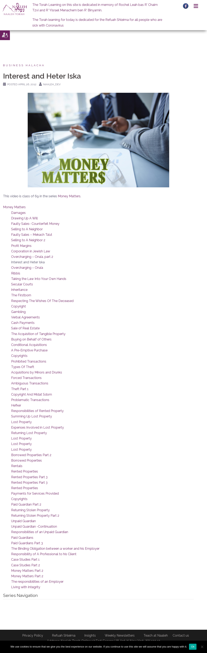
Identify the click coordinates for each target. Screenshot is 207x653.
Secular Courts (22, 284)
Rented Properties (24, 471)
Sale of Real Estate (25, 328)
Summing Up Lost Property (31, 416)
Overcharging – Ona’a (27, 268)
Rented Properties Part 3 (29, 477)
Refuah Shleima (63, 635)
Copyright (18, 306)
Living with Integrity (25, 587)
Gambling (18, 312)
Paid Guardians (22, 538)
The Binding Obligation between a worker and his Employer (55, 549)
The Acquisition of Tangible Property (38, 334)
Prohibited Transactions (28, 361)
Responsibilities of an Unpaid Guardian (39, 532)
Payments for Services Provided (35, 493)
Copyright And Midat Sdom (31, 394)
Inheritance (19, 290)
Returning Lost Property (29, 433)
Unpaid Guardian (23, 521)
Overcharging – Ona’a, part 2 (32, 257)
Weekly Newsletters (120, 635)
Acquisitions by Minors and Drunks (36, 372)
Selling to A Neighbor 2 (28, 240)
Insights (90, 635)
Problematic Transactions (30, 400)
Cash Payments (23, 323)
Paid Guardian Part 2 (26, 504)
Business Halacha (24, 65)
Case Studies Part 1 (25, 559)
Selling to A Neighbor (27, 229)
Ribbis (15, 273)
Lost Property (21, 422)
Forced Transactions (26, 378)
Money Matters (69, 196)
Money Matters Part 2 (27, 571)
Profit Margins (21, 246)
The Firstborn (21, 295)
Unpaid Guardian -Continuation (34, 526)
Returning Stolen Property (30, 510)
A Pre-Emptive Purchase (29, 350)
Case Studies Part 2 (25, 565)
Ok (192, 646)
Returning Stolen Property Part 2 (35, 515)
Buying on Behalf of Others (31, 339)
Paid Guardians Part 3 (27, 543)
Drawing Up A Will (24, 218)
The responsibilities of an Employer (37, 582)
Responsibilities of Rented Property (37, 411)
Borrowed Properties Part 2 (31, 455)
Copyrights (19, 356)
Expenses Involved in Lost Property (37, 427)
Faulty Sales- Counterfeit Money (35, 224)
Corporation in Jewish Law (30, 251)
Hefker (16, 405)
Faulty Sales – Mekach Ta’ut (31, 235)
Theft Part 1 (20, 389)
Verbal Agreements (25, 317)
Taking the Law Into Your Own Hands (38, 279)
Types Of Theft (22, 367)
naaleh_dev (52, 84)
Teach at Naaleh (156, 635)
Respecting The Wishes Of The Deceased (42, 301)
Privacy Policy (32, 635)
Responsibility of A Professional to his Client (43, 554)
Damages (18, 213)
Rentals (16, 466)
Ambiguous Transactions (29, 383)
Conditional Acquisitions (29, 345)
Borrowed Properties (26, 460)
